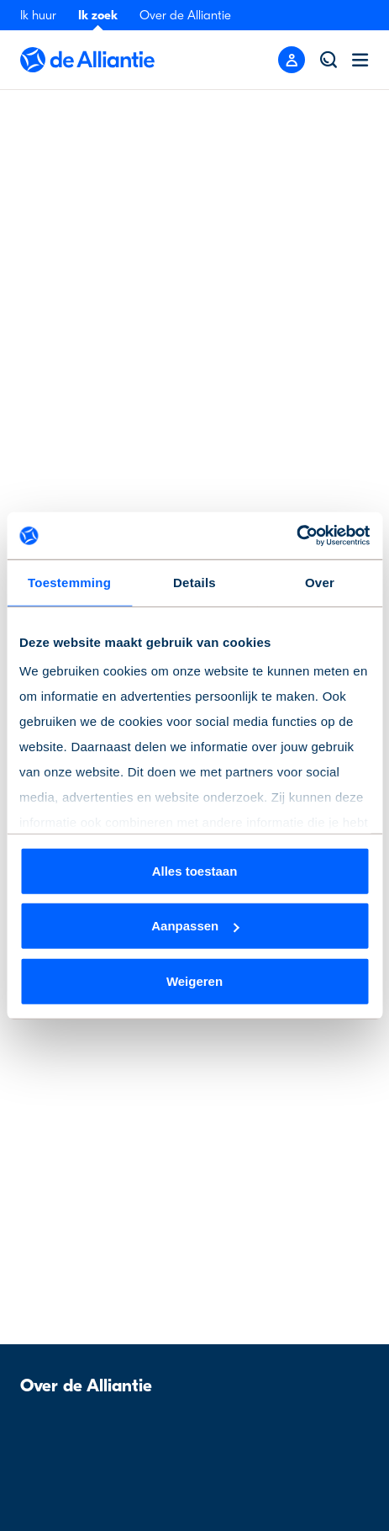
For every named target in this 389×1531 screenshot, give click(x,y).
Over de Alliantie (185, 15)
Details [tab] (194, 582)
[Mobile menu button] (291, 59)
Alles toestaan (195, 870)
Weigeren (194, 980)
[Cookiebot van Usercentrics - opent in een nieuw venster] (296, 536)
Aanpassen (195, 926)
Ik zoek (98, 15)
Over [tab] (319, 582)
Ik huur (38, 15)
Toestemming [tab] (69, 582)
